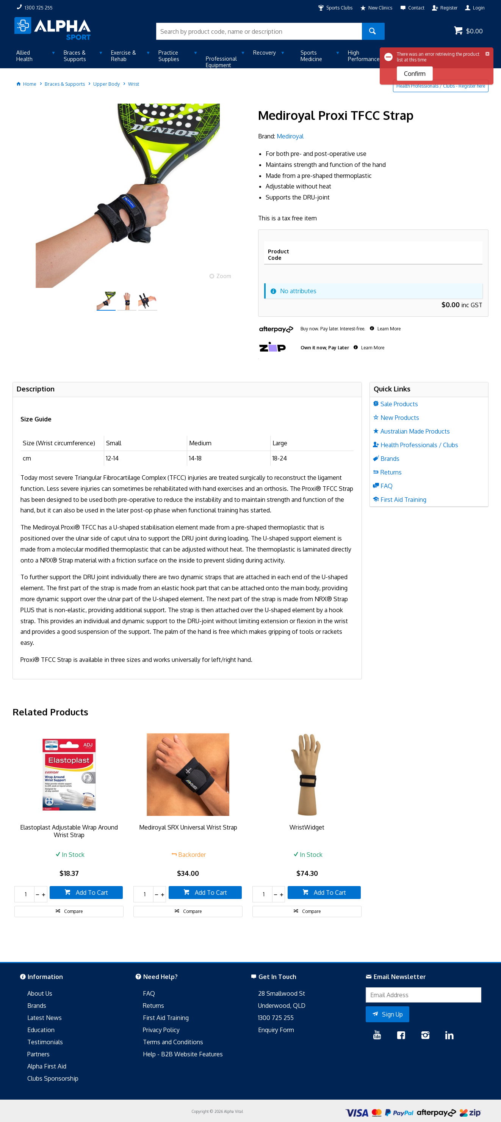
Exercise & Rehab (123, 55)
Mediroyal (290, 136)
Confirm (415, 73)
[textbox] (259, 31)
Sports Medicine (311, 55)
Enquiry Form (276, 1030)
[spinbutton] (24, 894)
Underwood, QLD (281, 1005)
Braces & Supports (75, 55)
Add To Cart (91, 892)
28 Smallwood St (281, 993)
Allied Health (24, 55)
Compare (73, 911)
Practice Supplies (168, 55)
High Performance (364, 55)
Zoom (223, 276)
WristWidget (307, 827)
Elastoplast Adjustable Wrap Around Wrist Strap (69, 831)
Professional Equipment (221, 61)
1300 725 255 (276, 1017)
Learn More (388, 329)
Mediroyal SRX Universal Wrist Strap (188, 827)
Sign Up (392, 1014)
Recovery (264, 52)
